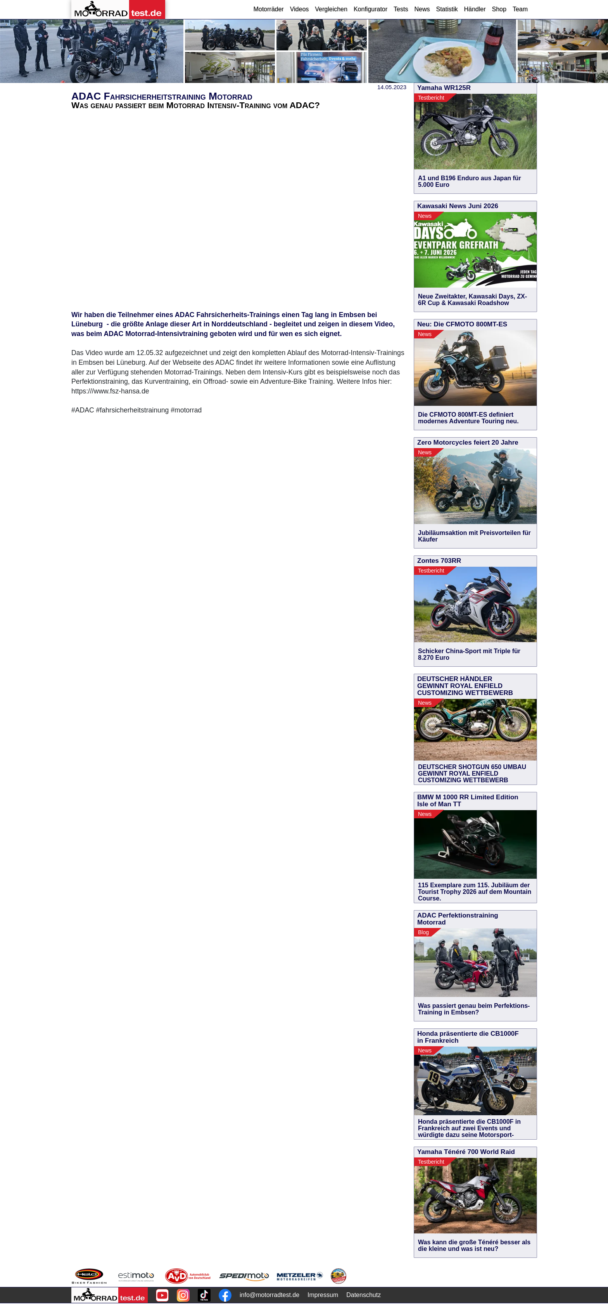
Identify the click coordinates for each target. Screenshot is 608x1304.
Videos (299, 9)
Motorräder (268, 9)
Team (520, 9)
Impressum (322, 1295)
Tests (401, 9)
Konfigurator (370, 9)
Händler (474, 9)
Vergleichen (331, 9)
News (422, 9)
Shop (499, 9)
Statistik (447, 9)
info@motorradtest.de (269, 1295)
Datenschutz (363, 1295)
